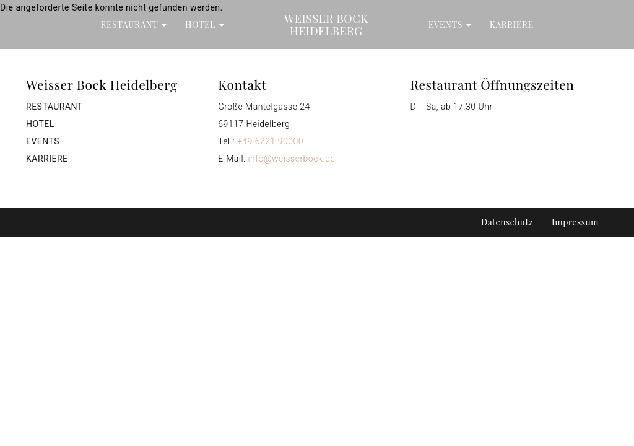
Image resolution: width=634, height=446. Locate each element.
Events (449, 24)
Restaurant (134, 24)
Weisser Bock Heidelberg (326, 24)
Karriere (512, 24)
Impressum (575, 222)
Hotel (204, 24)
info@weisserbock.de (291, 159)
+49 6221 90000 (270, 141)
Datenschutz (507, 222)
